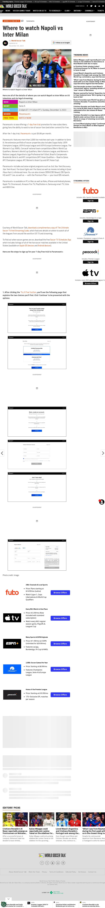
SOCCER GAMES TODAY (21, 10)
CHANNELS (90, 10)
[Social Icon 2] (53, 863)
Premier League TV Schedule (23, 2)
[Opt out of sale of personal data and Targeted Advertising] (3, 904)
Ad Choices (82, 872)
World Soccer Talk (18, 40)
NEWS (8, 10)
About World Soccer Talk (17, 872)
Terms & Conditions (56, 872)
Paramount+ (24, 114)
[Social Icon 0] (42, 863)
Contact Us (92, 872)
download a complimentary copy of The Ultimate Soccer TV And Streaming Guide (36, 229)
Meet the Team (34, 872)
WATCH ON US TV (39, 10)
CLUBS (68, 10)
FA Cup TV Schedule (41, 2)
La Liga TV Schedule (84, 2)
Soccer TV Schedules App (60, 239)
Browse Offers (60, 592)
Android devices (44, 245)
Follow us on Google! (63, 42)
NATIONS (78, 10)
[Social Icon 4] (63, 863)
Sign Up (90, 200)
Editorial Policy (71, 872)
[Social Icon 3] (58, 863)
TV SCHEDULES (55, 10)
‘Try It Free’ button (28, 292)
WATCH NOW (25, 117)
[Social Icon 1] (47, 863)
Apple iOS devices (27, 245)
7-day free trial (34, 124)
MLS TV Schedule (54, 2)
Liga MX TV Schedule (68, 2)
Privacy (44, 872)
